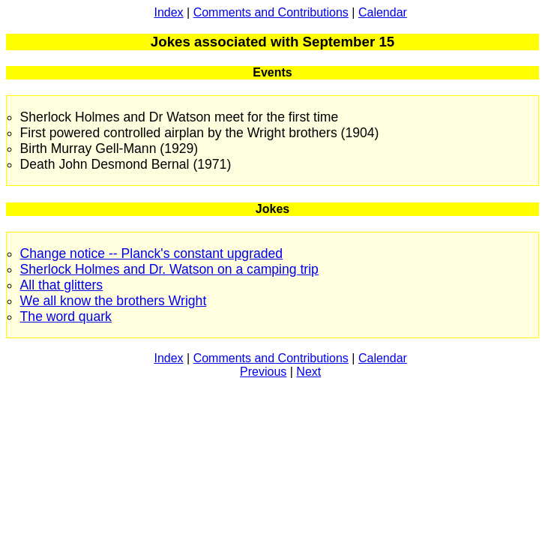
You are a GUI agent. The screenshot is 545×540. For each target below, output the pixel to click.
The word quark (66, 316)
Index (168, 12)
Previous (263, 371)
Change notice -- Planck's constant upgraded (151, 253)
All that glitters (61, 285)
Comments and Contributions (271, 12)
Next (308, 371)
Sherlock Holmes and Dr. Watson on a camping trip (169, 269)
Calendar (382, 12)
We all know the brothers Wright (113, 300)
